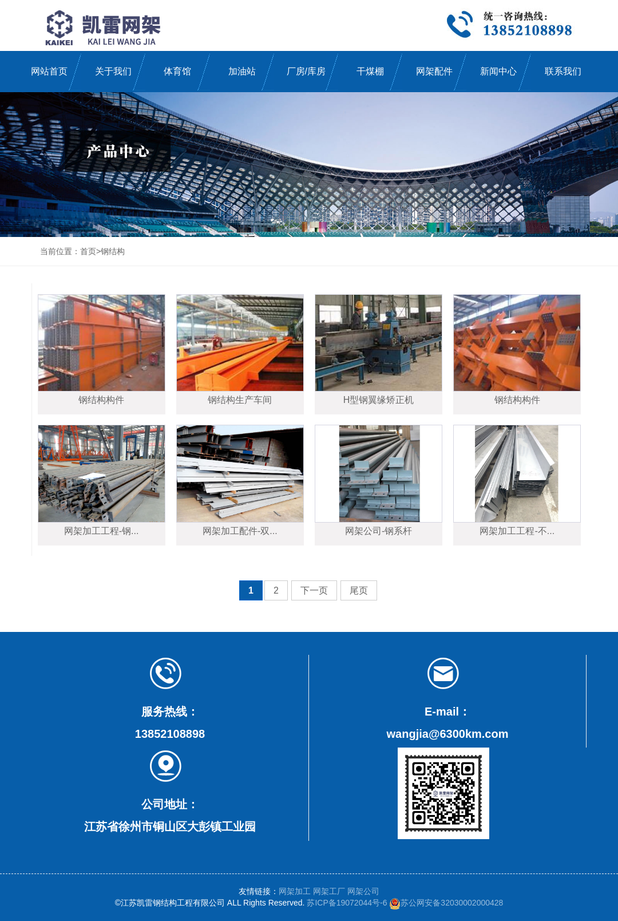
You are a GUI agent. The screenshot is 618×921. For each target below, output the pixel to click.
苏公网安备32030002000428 (446, 902)
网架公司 (363, 891)
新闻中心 (498, 71)
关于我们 (113, 71)
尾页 (359, 590)
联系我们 (563, 71)
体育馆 (177, 71)
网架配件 (434, 71)
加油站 (242, 71)
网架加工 (295, 891)
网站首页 (49, 71)
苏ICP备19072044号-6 (347, 902)
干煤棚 (370, 71)
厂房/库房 (306, 71)
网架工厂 (329, 891)
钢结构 (113, 251)
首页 (88, 251)
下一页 (314, 590)
